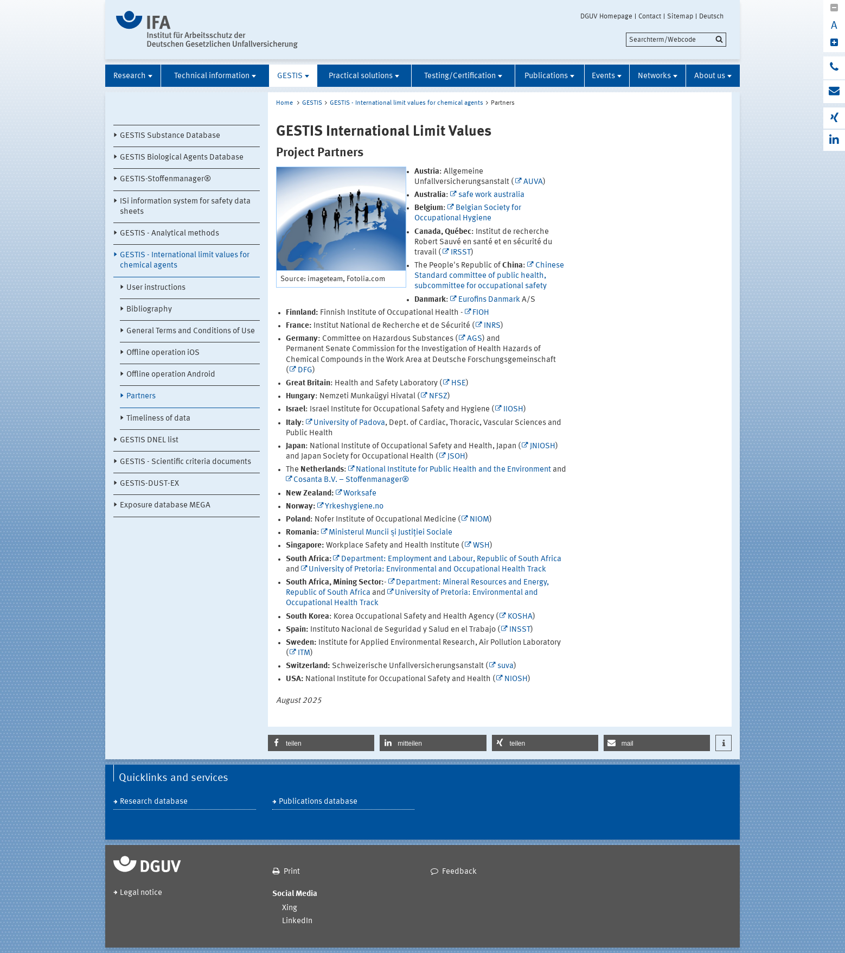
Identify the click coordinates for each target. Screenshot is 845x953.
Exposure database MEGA (165, 505)
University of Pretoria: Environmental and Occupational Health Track (427, 570)
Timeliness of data (158, 419)
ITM (304, 653)
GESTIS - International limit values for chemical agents (184, 260)
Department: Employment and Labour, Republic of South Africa (451, 559)
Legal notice (141, 893)
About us (709, 76)
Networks (654, 76)
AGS (474, 339)
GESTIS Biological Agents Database (182, 158)
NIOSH (516, 679)
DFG (305, 370)
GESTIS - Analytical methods (169, 234)
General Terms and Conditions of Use (190, 331)
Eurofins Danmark (489, 300)
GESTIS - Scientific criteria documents (185, 462)
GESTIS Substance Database (170, 136)
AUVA (533, 182)
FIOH (480, 313)
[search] (676, 40)
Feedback (459, 872)
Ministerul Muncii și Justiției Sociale (390, 533)
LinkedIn (297, 921)
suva (505, 666)
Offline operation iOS (163, 353)
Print (292, 872)
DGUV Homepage (606, 16)
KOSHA (520, 617)
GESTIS (290, 76)
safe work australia (491, 195)
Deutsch (711, 16)
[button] (321, 743)
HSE (458, 383)
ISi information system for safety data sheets (185, 207)
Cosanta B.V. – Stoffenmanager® (351, 480)
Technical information (211, 76)
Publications (546, 76)
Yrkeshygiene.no (354, 507)
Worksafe (359, 494)
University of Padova (349, 423)
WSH (481, 546)
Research (129, 76)
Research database (154, 802)
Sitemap (680, 16)
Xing (289, 908)
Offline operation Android (170, 375)
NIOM (479, 520)
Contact (649, 16)
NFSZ (438, 396)
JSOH (456, 457)
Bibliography (149, 310)
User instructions (155, 288)
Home (284, 103)
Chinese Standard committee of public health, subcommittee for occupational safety (489, 276)
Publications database (318, 802)
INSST (519, 630)
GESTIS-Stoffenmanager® (165, 179)
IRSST (461, 253)
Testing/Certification (460, 76)
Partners (141, 396)
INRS (492, 326)
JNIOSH (542, 446)
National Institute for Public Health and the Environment (453, 470)
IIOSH (513, 409)
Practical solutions (361, 76)
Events (603, 76)
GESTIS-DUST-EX (149, 484)
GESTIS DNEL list (149, 440)
